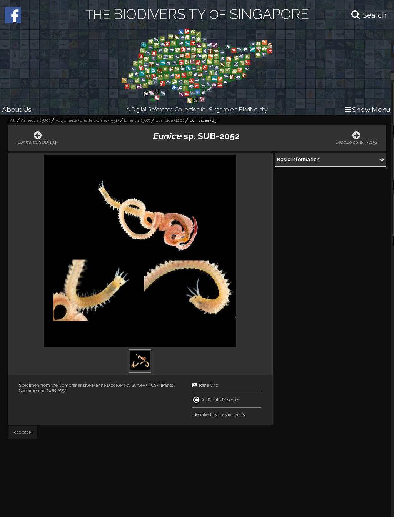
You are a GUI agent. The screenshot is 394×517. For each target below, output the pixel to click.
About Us (17, 109)
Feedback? (22, 432)
